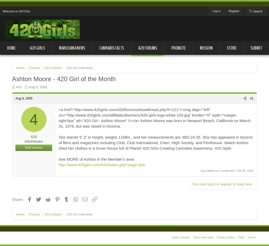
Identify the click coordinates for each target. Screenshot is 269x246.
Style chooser (181, 237)
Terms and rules (203, 237)
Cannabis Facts (111, 48)
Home (11, 48)
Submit (256, 48)
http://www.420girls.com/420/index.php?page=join (102, 165)
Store (231, 48)
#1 (252, 98)
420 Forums (147, 48)
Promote (178, 48)
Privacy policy (226, 237)
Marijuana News (72, 48)
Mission (206, 48)
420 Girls (37, 48)
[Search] (255, 11)
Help (241, 237)
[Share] (245, 99)
